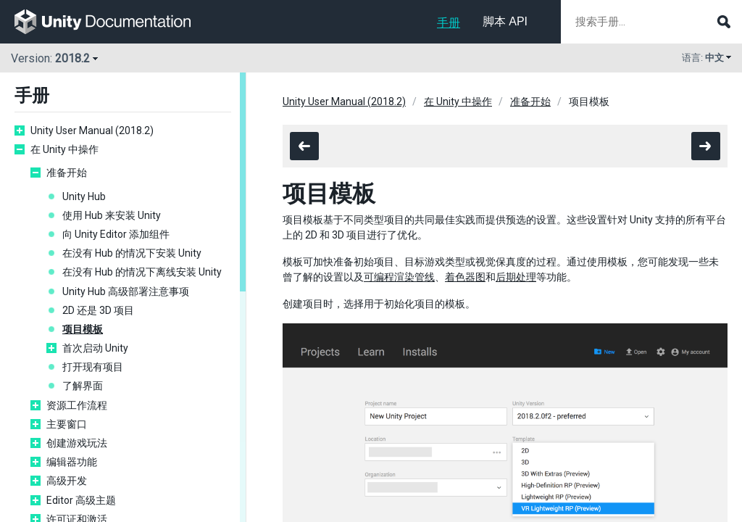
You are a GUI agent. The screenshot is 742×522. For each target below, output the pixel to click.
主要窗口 (66, 424)
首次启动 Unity (95, 348)
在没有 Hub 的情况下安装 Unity (131, 253)
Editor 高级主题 (81, 500)
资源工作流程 (76, 405)
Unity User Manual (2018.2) (92, 130)
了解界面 (82, 386)
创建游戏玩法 (76, 443)
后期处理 (516, 277)
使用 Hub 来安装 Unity (111, 215)
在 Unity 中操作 (64, 149)
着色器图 (465, 277)
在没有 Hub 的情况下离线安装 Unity (142, 272)
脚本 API (505, 21)
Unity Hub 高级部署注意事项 (125, 291)
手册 (448, 23)
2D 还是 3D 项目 (98, 310)
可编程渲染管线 (399, 277)
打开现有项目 (92, 367)
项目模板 (82, 329)
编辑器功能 (71, 462)
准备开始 (66, 172)
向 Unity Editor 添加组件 (116, 234)
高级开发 (66, 480)
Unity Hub (84, 196)
